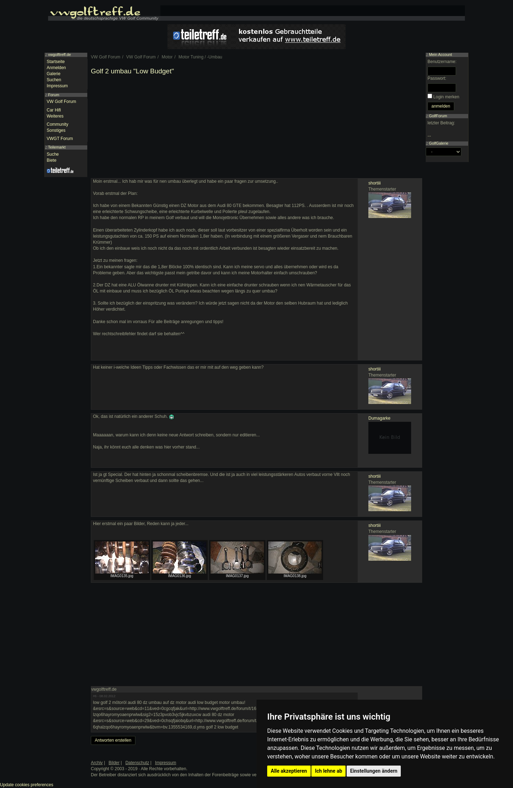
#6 (95, 696)
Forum (53, 95)
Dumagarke (379, 418)
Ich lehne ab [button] (328, 771)
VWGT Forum (60, 138)
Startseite (56, 61)
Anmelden (56, 67)
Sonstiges (56, 130)
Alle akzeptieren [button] (289, 771)
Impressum (57, 85)
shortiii (374, 183)
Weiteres (55, 116)
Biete (51, 160)
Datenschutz (137, 762)
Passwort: (437, 78)
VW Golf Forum (61, 101)
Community (57, 124)
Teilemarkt (57, 147)
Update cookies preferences (26, 784)
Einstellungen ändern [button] (374, 771)
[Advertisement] (256, 128)
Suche (53, 154)
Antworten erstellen (113, 740)
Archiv (97, 762)
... (429, 135)
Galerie (54, 73)
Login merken (446, 96)
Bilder (114, 762)
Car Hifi (54, 110)
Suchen (54, 79)
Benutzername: (442, 61)
